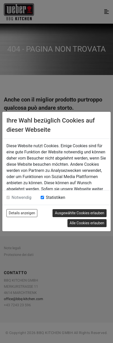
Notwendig (21, 197)
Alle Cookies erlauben (87, 223)
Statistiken (55, 197)
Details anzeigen (22, 213)
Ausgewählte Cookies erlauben (79, 213)
